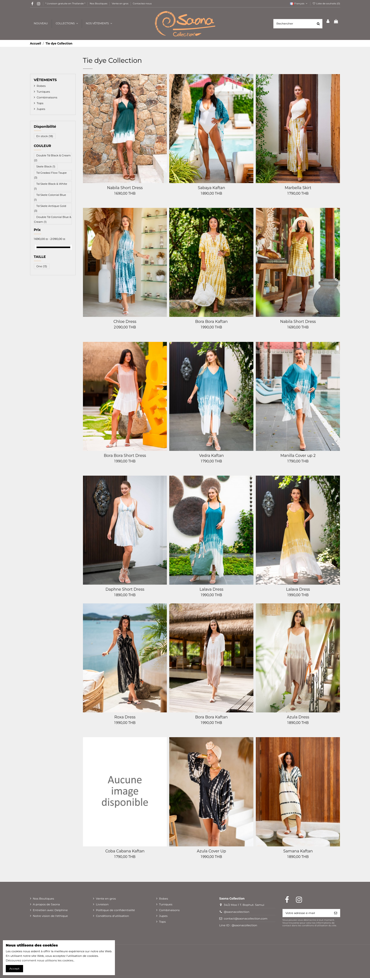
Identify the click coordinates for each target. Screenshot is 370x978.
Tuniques (43, 91)
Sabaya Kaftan (211, 187)
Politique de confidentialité (115, 910)
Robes (41, 86)
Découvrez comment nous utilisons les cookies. (40, 960)
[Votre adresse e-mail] (307, 913)
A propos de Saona (46, 904)
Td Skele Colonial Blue (50, 197)
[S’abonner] (335, 913)
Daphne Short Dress (125, 589)
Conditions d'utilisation (112, 916)
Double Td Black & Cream (52, 158)
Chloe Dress (124, 321)
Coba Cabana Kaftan (124, 851)
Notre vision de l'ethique (50, 916)
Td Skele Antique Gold (50, 208)
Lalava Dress (211, 589)
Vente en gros (120, 3)
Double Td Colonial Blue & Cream (52, 219)
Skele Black (45, 166)
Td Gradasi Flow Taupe (50, 175)
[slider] (36, 247)
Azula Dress (298, 717)
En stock (44, 136)
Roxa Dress (124, 717)
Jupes (41, 109)
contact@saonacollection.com (245, 918)
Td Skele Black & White (50, 186)
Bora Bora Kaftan (211, 321)
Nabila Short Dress (125, 187)
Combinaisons (47, 97)
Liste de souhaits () (326, 3)
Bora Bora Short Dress (125, 455)
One (41, 266)
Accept (14, 968)
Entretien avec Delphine (50, 910)
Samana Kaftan (298, 851)
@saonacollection (237, 912)
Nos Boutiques (99, 3)
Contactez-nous (142, 3)
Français (299, 3)
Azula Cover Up (211, 851)
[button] (99, 23)
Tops (40, 103)
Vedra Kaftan (211, 455)
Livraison (102, 904)
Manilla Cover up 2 (297, 455)
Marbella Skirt (298, 187)
